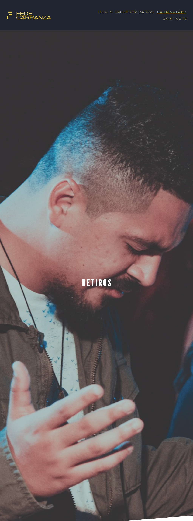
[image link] (28, 14)
